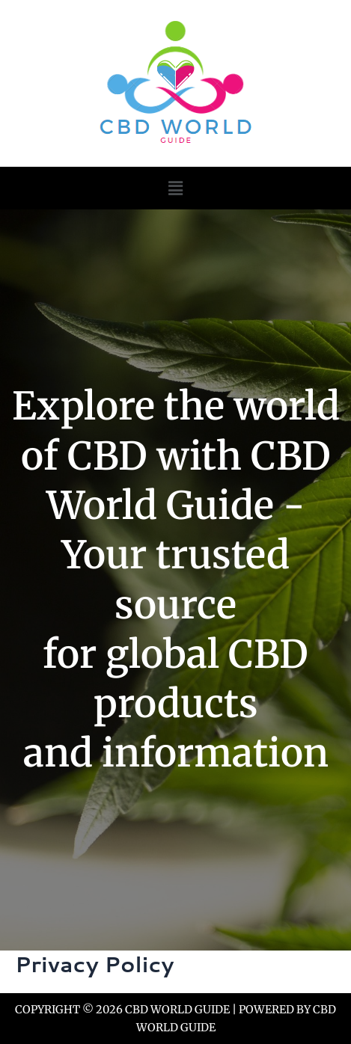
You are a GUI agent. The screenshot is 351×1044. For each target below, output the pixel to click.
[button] (175, 188)
